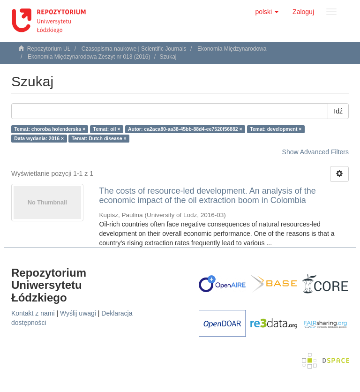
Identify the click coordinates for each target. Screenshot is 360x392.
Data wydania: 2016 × (39, 138)
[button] (266, 11)
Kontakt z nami (33, 313)
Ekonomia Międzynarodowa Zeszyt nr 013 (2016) (89, 56)
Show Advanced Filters (315, 152)
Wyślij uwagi (78, 313)
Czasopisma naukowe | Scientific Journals (134, 48)
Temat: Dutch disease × (99, 138)
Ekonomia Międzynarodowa (231, 48)
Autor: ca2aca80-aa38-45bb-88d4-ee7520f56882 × (185, 129)
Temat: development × (275, 129)
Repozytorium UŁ (49, 48)
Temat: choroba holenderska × (49, 129)
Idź (338, 111)
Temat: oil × (106, 129)
